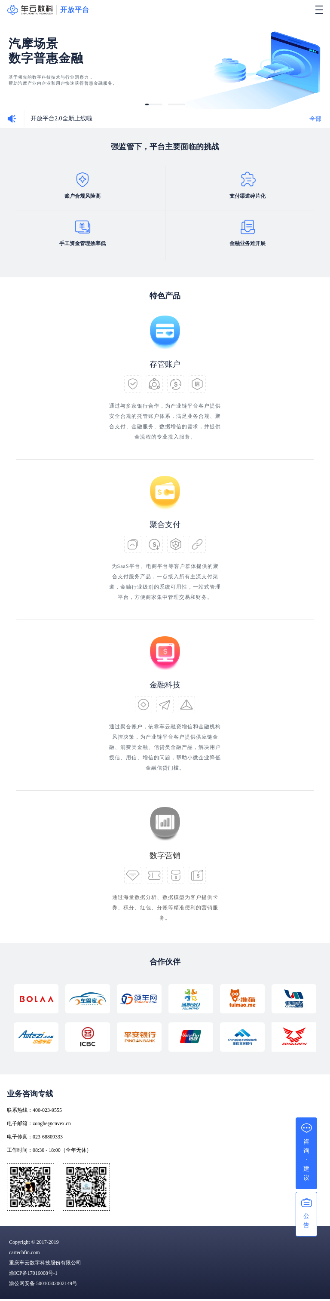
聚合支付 (165, 524)
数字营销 (165, 855)
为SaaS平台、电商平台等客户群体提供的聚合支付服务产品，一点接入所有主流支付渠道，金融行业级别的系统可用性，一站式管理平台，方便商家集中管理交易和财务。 (165, 581)
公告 (306, 1220)
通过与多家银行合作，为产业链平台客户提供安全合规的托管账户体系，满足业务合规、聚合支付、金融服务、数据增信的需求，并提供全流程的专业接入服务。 (165, 421)
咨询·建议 (306, 1159)
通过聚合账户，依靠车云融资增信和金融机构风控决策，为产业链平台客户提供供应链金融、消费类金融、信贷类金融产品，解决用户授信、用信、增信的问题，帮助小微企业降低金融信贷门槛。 (165, 747)
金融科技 (165, 685)
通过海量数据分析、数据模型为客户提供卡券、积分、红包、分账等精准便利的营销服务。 (165, 907)
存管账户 (165, 364)
